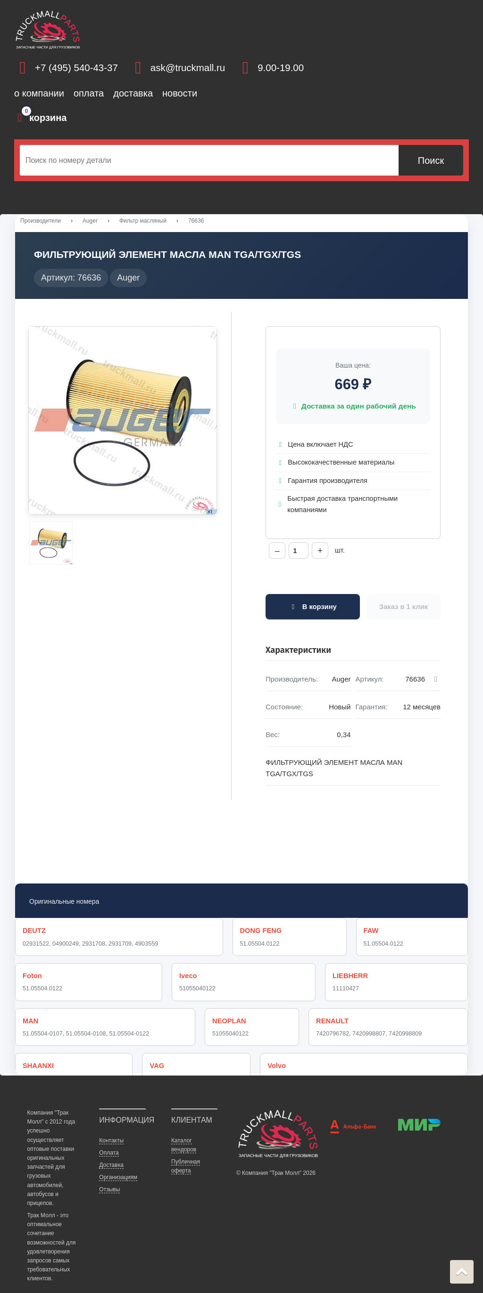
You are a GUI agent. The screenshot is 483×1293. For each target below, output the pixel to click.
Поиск (431, 160)
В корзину (312, 608)
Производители (40, 220)
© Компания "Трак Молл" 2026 (276, 1158)
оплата (89, 93)
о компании (39, 93)
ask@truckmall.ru (187, 67)
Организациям (118, 1162)
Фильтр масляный (143, 220)
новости (179, 93)
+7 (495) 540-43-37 (76, 67)
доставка (133, 93)
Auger (90, 220)
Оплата (108, 1137)
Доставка (111, 1150)
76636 (196, 220)
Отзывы (109, 1175)
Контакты (111, 1125)
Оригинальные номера (64, 903)
